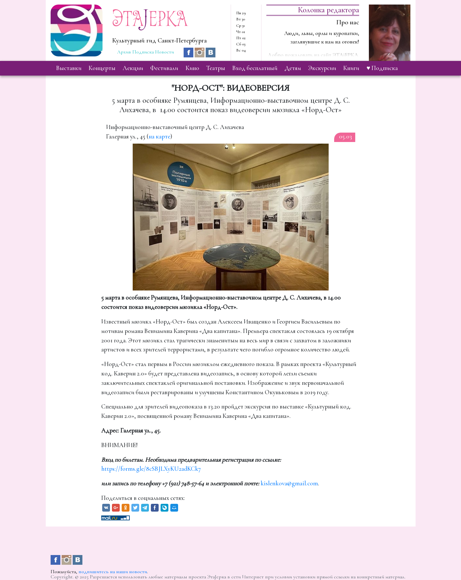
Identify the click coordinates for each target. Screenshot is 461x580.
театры (215, 68)
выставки (68, 68)
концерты (102, 68)
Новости (164, 52)
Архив (124, 52)
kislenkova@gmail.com (289, 483)
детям (293, 68)
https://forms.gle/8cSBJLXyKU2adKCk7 (151, 469)
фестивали (164, 68)
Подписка (143, 52)
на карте (159, 136)
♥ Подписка (382, 68)
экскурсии (322, 68)
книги (351, 68)
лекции (133, 68)
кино (192, 68)
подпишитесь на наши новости (113, 571)
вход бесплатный (254, 68)
